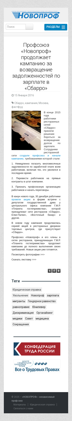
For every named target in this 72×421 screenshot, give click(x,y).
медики (17, 318)
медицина (42, 318)
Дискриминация (23, 312)
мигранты (19, 301)
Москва (43, 103)
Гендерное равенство (42, 301)
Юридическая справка (27, 289)
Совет (29, 318)
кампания (31, 103)
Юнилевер (39, 307)
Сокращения (21, 324)
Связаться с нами (23, 408)
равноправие (21, 307)
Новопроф (37, 295)
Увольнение (20, 295)
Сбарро (19, 103)
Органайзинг (44, 312)
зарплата (53, 295)
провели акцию (21, 199)
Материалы (19, 404)
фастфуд (17, 106)
